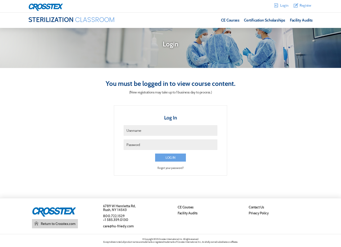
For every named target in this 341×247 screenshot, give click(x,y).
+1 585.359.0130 (115, 219)
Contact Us (256, 207)
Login (284, 5)
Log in (170, 157)
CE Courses (230, 20)
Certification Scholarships (264, 20)
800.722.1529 (114, 216)
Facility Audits (301, 20)
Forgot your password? (170, 168)
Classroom (71, 19)
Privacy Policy (259, 213)
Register (305, 5)
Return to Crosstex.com (58, 223)
